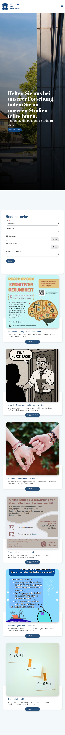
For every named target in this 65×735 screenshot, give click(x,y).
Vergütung (10, 228)
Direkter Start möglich (14, 251)
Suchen (10, 261)
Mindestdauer (11, 236)
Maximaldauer (11, 244)
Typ (8, 220)
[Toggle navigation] (62, 6)
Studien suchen (15, 130)
